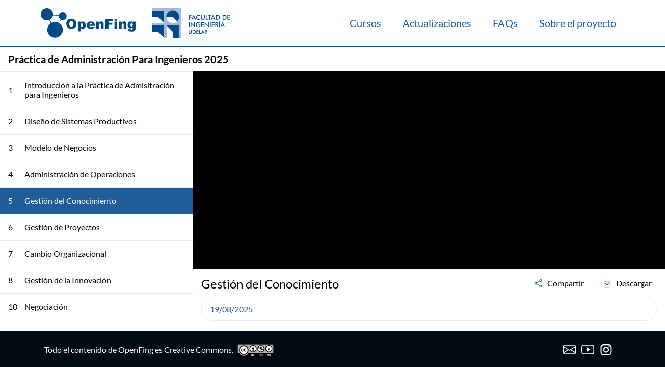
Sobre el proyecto (577, 23)
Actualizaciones (437, 23)
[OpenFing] (135, 23)
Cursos (365, 23)
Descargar (627, 283)
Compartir (558, 283)
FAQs (505, 23)
